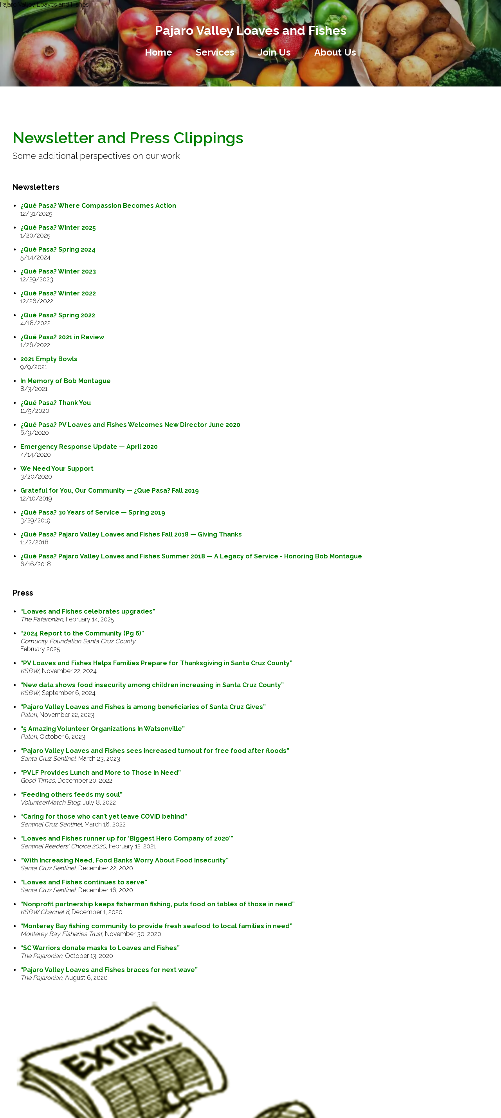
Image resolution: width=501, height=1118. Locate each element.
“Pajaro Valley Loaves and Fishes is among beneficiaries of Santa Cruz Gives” (143, 707)
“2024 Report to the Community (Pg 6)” (82, 633)
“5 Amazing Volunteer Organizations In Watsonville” (102, 729)
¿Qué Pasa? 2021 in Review (62, 337)
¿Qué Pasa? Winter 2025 (58, 227)
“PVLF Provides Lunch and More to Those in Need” (100, 772)
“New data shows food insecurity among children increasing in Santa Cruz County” (152, 685)
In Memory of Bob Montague (65, 381)
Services (215, 52)
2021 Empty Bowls (48, 359)
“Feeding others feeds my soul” (71, 794)
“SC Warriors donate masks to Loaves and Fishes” (100, 948)
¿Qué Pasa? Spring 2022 (57, 315)
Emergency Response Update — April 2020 (89, 446)
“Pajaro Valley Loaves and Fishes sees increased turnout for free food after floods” (154, 750)
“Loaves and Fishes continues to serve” (83, 882)
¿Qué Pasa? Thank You (55, 403)
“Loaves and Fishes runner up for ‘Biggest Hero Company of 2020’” (126, 838)
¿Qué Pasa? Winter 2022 (58, 293)
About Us (335, 52)
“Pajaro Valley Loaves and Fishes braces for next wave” (109, 970)
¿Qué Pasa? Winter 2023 (58, 271)
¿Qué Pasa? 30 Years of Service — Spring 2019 (92, 512)
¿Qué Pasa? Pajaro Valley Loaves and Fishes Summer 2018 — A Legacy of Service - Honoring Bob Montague (191, 556)
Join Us (274, 52)
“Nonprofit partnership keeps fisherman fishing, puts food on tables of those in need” (157, 904)
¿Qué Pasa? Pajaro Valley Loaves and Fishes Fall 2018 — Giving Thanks (131, 534)
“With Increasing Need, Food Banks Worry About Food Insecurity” (124, 860)
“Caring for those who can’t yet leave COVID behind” (103, 816)
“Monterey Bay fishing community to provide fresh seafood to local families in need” (156, 926)
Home (158, 52)
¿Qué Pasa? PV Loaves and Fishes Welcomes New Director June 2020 (130, 424)
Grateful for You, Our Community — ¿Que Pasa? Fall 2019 (109, 490)
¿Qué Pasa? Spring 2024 (58, 249)
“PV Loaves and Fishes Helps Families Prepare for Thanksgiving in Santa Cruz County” (156, 663)
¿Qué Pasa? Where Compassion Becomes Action (98, 205)
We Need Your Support (57, 468)
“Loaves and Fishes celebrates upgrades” (87, 611)
